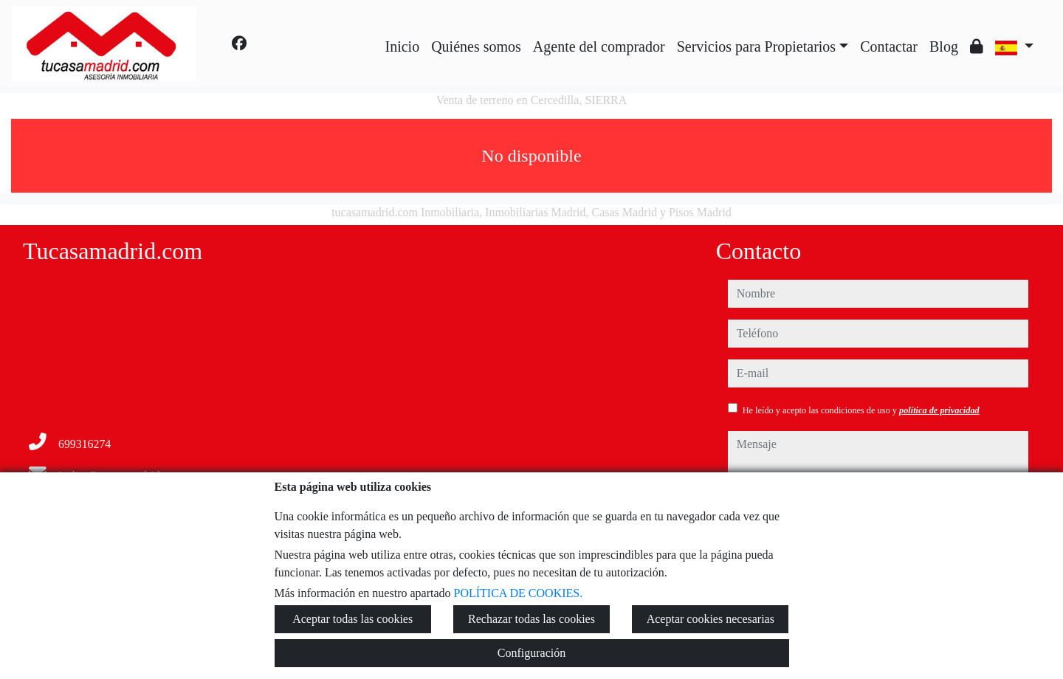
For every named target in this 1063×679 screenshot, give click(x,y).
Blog (943, 46)
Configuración (531, 653)
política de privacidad (939, 410)
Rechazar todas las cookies (531, 619)
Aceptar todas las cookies (352, 619)
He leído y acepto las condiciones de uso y (861, 410)
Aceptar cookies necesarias (710, 619)
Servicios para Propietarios (756, 46)
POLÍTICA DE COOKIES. (518, 593)
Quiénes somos (476, 46)
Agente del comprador (599, 46)
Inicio (402, 46)
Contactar (889, 46)
